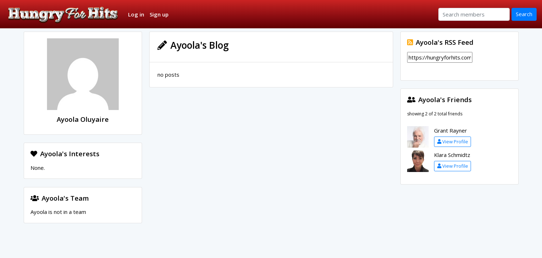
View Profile (452, 141)
